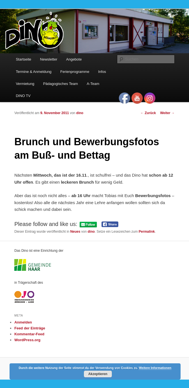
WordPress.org (27, 340)
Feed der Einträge (29, 328)
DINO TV (23, 96)
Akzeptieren (97, 374)
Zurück (148, 113)
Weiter (167, 113)
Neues (75, 232)
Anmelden (23, 322)
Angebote (74, 59)
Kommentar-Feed (29, 334)
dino (79, 113)
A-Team (93, 84)
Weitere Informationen (155, 367)
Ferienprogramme (74, 72)
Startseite (23, 59)
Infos (102, 72)
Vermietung (25, 84)
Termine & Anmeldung (33, 72)
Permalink (147, 232)
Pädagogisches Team (60, 84)
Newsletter (48, 59)
